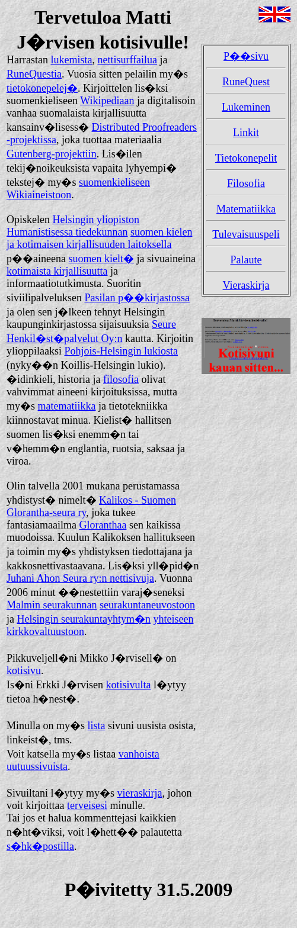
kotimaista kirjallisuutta (57, 271)
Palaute (246, 260)
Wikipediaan (107, 101)
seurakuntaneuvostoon (147, 605)
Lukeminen (246, 107)
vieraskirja (139, 793)
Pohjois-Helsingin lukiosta (121, 351)
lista (97, 726)
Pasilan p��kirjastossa (137, 298)
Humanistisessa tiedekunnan (67, 232)
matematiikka (67, 406)
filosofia (121, 379)
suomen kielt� (101, 259)
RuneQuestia (34, 74)
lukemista (71, 60)
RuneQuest (246, 82)
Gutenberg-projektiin (52, 154)
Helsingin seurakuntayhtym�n (84, 619)
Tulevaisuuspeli (245, 234)
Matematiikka (246, 209)
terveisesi (87, 805)
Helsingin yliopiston (95, 219)
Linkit (246, 132)
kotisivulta (128, 685)
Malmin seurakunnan (52, 605)
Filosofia (246, 183)
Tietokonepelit (246, 158)
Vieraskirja (246, 285)
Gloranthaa (102, 525)
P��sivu (246, 56)
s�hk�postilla (40, 846)
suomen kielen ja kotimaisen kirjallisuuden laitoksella (99, 238)
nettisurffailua (127, 60)
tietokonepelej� (42, 88)
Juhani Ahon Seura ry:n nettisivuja (80, 578)
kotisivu (24, 670)
